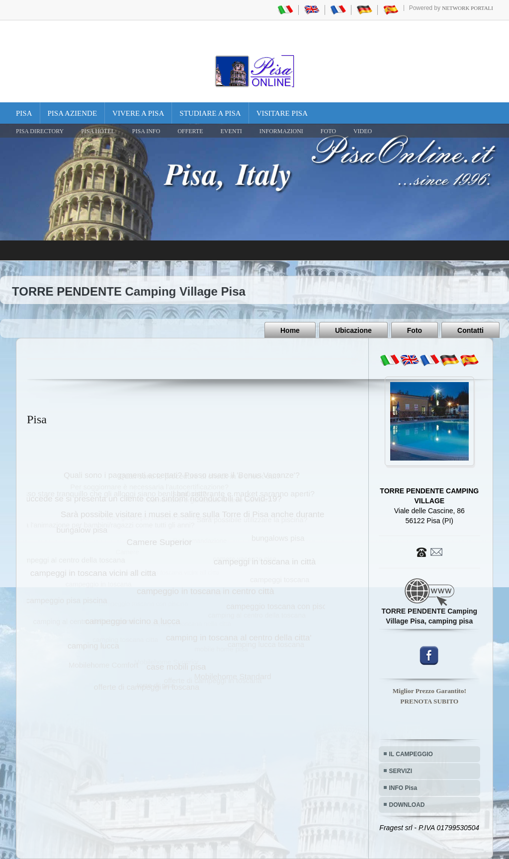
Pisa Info (146, 131)
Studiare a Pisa (210, 113)
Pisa (24, 113)
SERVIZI (400, 771)
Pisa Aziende (72, 113)
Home (290, 330)
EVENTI (231, 131)
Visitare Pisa (282, 113)
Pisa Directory (40, 131)
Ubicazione (353, 330)
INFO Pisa (403, 787)
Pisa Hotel (98, 131)
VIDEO (362, 131)
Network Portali (467, 8)
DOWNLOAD (407, 804)
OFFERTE (190, 131)
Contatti (470, 330)
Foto (414, 330)
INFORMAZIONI (281, 131)
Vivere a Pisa (138, 113)
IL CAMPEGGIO (411, 754)
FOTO (328, 131)
